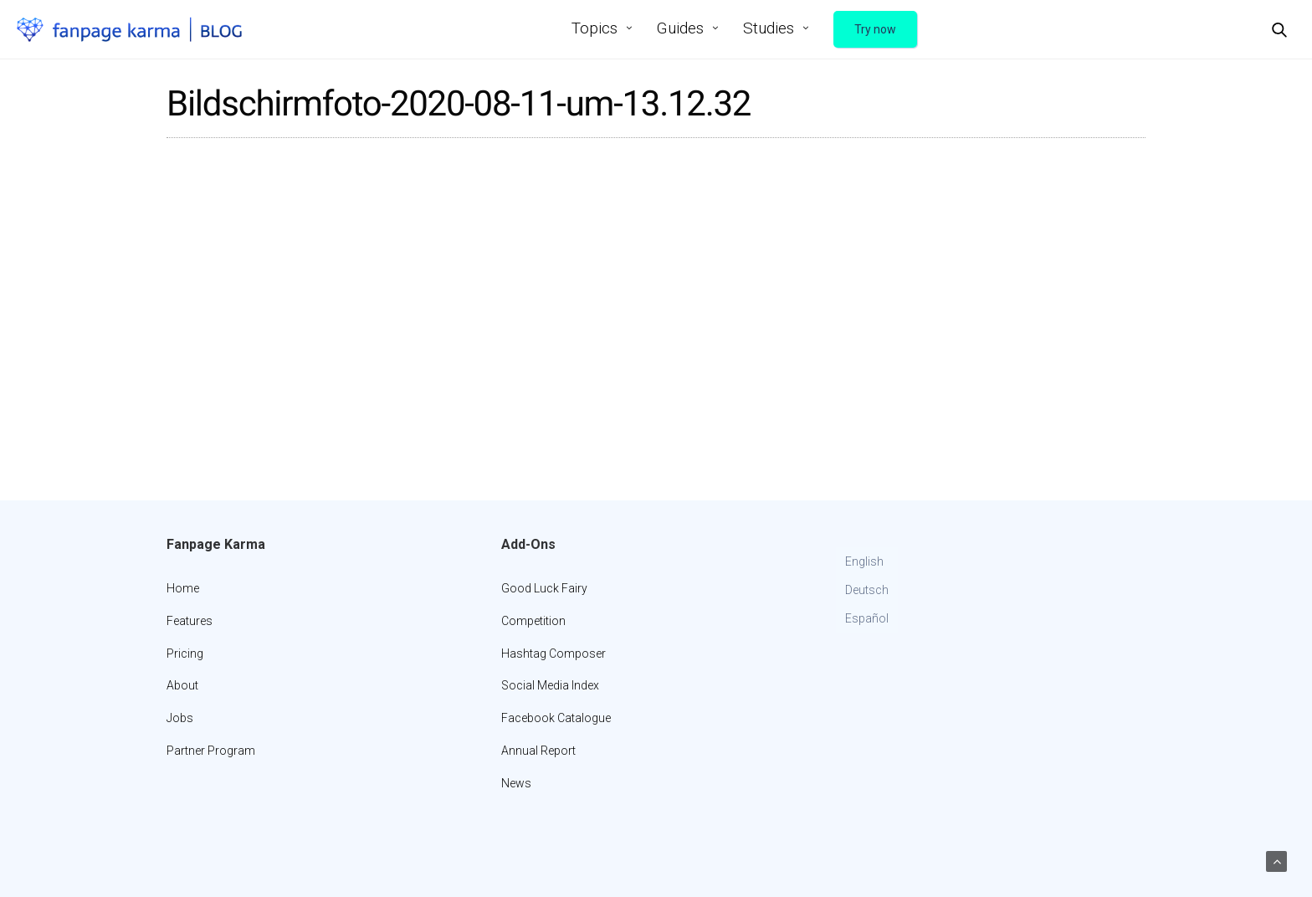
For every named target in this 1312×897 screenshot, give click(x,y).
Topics (594, 28)
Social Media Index (550, 685)
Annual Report (538, 750)
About (182, 685)
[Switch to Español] (867, 619)
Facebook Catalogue (556, 718)
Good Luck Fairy (544, 588)
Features (190, 621)
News (516, 783)
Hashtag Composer (553, 653)
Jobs (180, 718)
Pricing (185, 653)
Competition (533, 621)
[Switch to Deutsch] (867, 591)
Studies (768, 28)
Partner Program (211, 750)
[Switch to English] (867, 562)
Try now (875, 29)
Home (183, 588)
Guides (680, 28)
